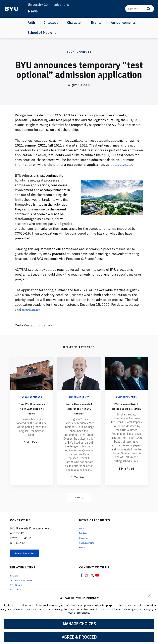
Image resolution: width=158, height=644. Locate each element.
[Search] (139, 8)
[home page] (12, 9)
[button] (150, 596)
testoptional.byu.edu (127, 165)
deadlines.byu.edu (34, 309)
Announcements (123, 23)
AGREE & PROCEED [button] (79, 637)
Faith (31, 23)
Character (74, 23)
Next (79, 502)
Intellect (51, 23)
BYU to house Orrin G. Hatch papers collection (126, 410)
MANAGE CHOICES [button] (79, 624)
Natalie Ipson (47, 325)
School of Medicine (42, 33)
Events (96, 23)
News (33, 11)
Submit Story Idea (31, 559)
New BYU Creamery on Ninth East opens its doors (31, 410)
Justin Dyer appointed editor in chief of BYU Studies (79, 410)
